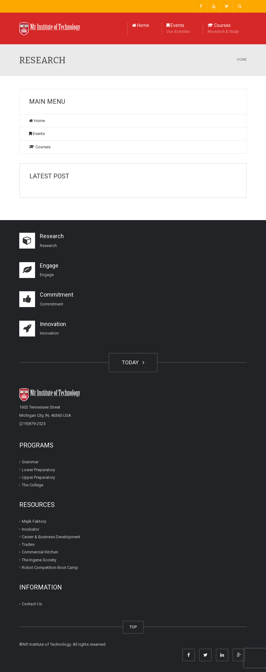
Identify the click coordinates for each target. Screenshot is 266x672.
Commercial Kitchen (40, 552)
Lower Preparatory (38, 469)
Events (178, 29)
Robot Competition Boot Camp (50, 567)
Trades (28, 544)
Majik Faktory (34, 521)
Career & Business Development (51, 536)
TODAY (133, 362)
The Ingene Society (39, 559)
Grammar (30, 461)
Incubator (30, 529)
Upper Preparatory (38, 477)
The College (32, 485)
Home (140, 25)
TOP (133, 627)
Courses (223, 29)
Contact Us (32, 603)
